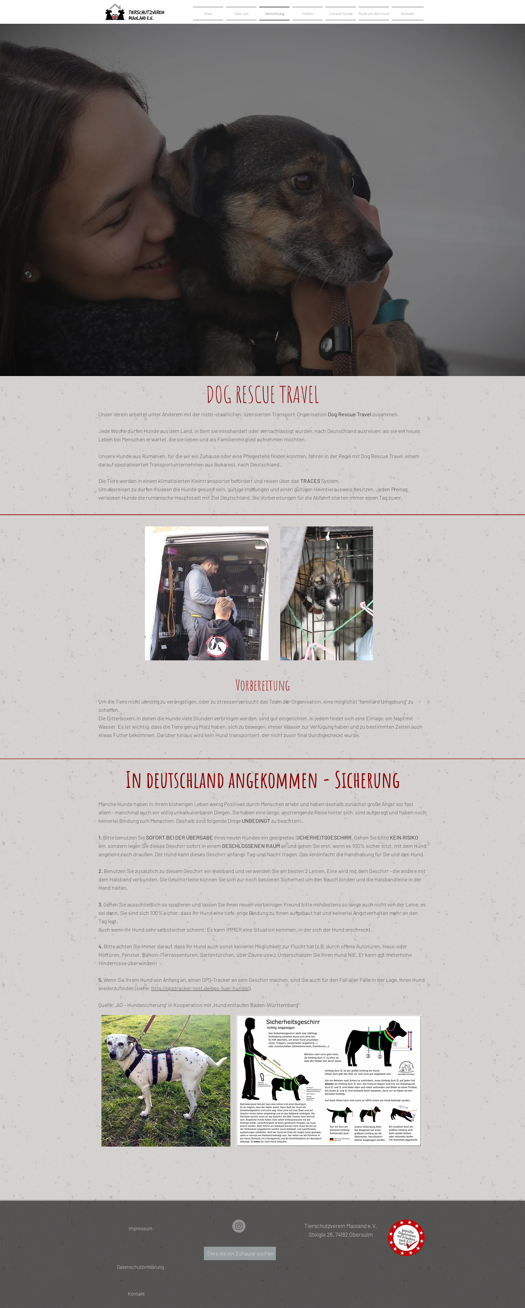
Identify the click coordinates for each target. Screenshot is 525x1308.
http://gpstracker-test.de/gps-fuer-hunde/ (200, 988)
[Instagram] (238, 1226)
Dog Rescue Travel (349, 414)
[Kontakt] (136, 1294)
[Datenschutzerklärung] (140, 1267)
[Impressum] (140, 1228)
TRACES (310, 481)
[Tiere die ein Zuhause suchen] (240, 1253)
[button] (340, 13)
